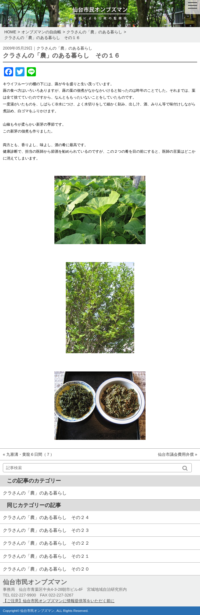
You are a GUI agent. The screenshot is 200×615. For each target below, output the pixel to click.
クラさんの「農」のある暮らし (94, 32)
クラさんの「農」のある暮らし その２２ (46, 542)
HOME (10, 32)
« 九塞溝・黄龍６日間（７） (28, 454)
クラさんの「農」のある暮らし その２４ (46, 517)
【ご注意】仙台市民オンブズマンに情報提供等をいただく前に (59, 600)
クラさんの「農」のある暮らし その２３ (46, 530)
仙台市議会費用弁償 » (177, 454)
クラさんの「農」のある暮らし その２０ (46, 568)
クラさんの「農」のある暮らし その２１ (46, 556)
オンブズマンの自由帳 (41, 32)
